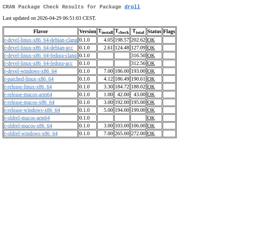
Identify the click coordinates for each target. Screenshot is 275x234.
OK (151, 41)
